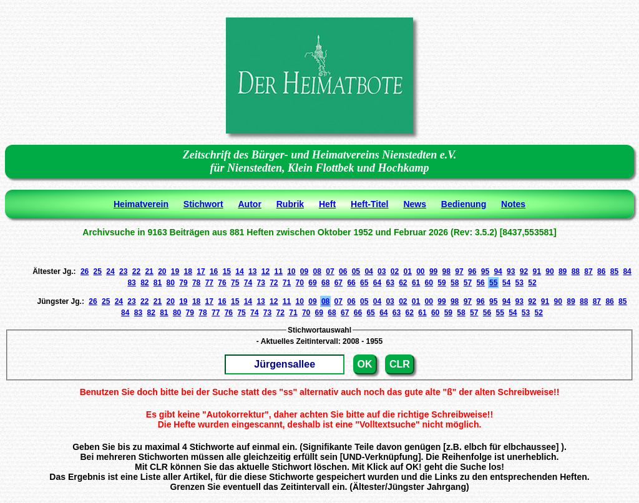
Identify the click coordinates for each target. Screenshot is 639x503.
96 (472, 271)
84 (627, 271)
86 (601, 271)
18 (188, 271)
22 (136, 271)
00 (420, 271)
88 (576, 271)
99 (433, 271)
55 (493, 282)
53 (519, 282)
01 (407, 271)
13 (252, 271)
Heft (327, 204)
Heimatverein (141, 204)
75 (235, 282)
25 (98, 271)
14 (239, 271)
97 (459, 271)
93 (511, 271)
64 (377, 282)
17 (201, 271)
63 (390, 282)
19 (175, 271)
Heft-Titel (369, 204)
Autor (249, 204)
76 (222, 282)
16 (214, 271)
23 (123, 271)
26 (84, 271)
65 (364, 282)
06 (343, 271)
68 (325, 282)
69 (312, 282)
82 (144, 282)
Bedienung (463, 204)
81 (158, 282)
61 (416, 282)
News (414, 204)
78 (196, 282)
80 (171, 282)
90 (549, 271)
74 (248, 282)
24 (110, 271)
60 (429, 282)
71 (287, 282)
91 (537, 271)
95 (485, 271)
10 (291, 271)
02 (395, 271)
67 (338, 282)
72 (274, 282)
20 (162, 271)
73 (260, 282)
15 (227, 271)
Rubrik (290, 204)
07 (330, 271)
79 (183, 282)
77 (209, 282)
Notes (513, 204)
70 (300, 282)
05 (356, 271)
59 (441, 282)
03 (382, 271)
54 (506, 282)
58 (455, 282)
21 (149, 271)
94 (498, 271)
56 (480, 282)
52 (532, 282)
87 (588, 271)
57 (468, 282)
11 (278, 271)
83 (131, 282)
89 (563, 271)
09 (304, 271)
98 (446, 271)
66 (351, 282)
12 (265, 271)
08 (317, 271)
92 (524, 271)
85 (614, 271)
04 (368, 271)
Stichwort (203, 204)
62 (403, 282)
